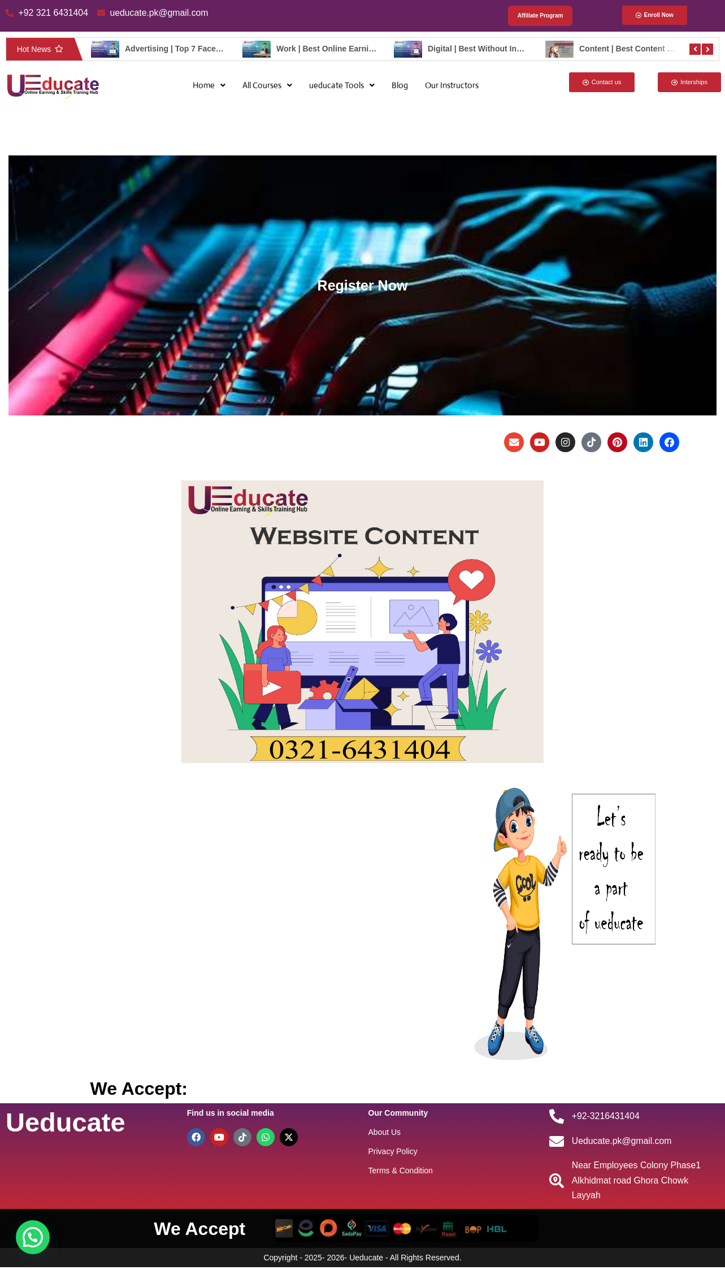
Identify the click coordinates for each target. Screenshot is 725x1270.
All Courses (267, 85)
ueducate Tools (342, 85)
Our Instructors (452, 85)
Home (209, 85)
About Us (384, 1133)
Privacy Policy (393, 1152)
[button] (209, 85)
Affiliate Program (540, 16)
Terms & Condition (400, 1171)
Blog (400, 85)
